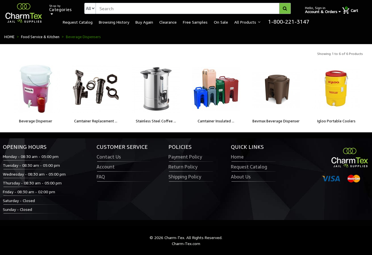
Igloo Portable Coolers (336, 121)
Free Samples (195, 22)
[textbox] (193, 8)
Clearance (168, 22)
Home (237, 157)
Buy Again (144, 22)
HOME (9, 36)
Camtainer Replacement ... (95, 121)
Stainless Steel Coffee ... (156, 121)
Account (106, 167)
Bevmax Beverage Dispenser (276, 121)
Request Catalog (78, 22)
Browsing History (114, 22)
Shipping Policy (184, 177)
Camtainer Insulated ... (216, 121)
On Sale (221, 22)
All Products (245, 22)
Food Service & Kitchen (40, 36)
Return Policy (182, 167)
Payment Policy (185, 157)
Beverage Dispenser (35, 121)
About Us (241, 177)
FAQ (101, 177)
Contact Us (109, 157)
